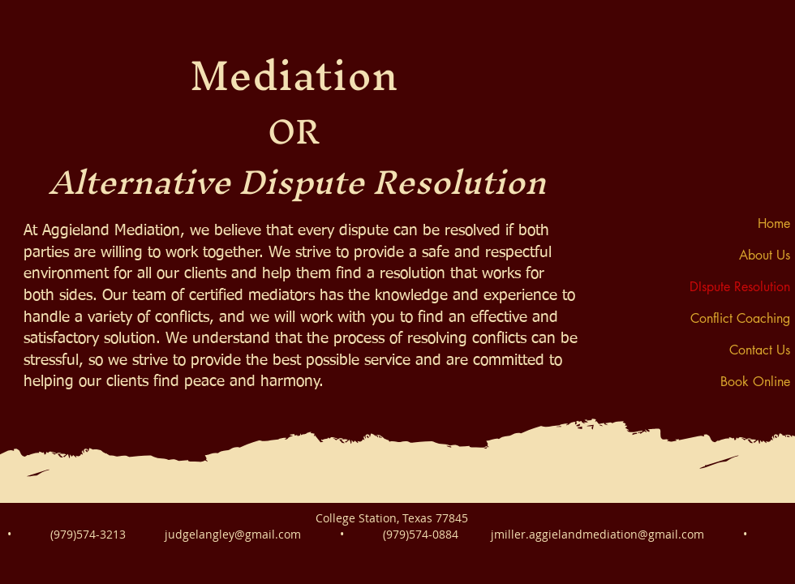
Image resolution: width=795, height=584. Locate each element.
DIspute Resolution (740, 286)
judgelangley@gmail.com (233, 534)
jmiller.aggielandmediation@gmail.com (597, 534)
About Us (764, 255)
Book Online (755, 381)
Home (774, 223)
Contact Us (759, 350)
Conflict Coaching (740, 318)
